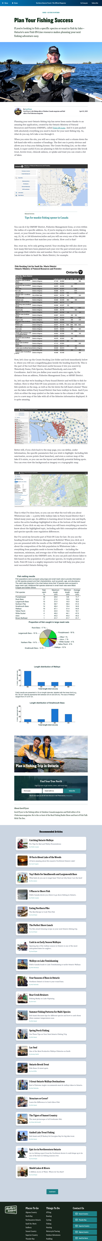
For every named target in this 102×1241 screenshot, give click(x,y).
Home (44, 13)
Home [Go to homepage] (15, 3)
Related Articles (29, 214)
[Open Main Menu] (5, 3)
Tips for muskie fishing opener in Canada (46, 217)
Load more (52, 1192)
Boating (49, 1216)
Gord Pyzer (28, 109)
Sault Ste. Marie (31, 1224)
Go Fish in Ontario (53, 13)
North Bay (29, 1216)
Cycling (48, 1220)
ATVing (48, 1212)
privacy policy (68, 795)
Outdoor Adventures (53, 1235)
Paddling (49, 1239)
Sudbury (29, 1227)
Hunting (49, 1227)
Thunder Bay (30, 1239)
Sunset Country (31, 1231)
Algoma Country (31, 1212)
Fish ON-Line (59, 127)
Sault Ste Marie (83, 1238)
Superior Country (32, 1235)
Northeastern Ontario (33, 1220)
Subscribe (95, 3)
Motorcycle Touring (53, 1231)
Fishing (48, 1224)
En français (84, 3)
